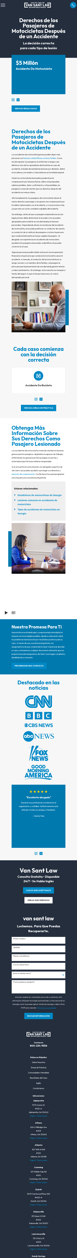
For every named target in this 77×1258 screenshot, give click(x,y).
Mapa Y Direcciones (38, 1116)
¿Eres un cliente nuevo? (22, 973)
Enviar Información (38, 1016)
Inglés (38, 1083)
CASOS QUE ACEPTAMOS (38, 890)
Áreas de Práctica (38, 1067)
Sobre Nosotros (38, 1062)
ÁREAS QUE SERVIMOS (38, 900)
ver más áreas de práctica (38, 408)
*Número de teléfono (21, 956)
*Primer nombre (19, 939)
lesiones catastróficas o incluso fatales (39, 158)
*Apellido (16, 947)
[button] (13, 612)
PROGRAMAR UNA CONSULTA (29, 665)
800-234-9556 (38, 1045)
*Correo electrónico (21, 965)
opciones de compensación (23, 474)
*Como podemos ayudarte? (24, 982)
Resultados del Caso (38, 1078)
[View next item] (18, 99)
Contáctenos (38, 1088)
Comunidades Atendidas (38, 1072)
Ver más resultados (26, 108)
